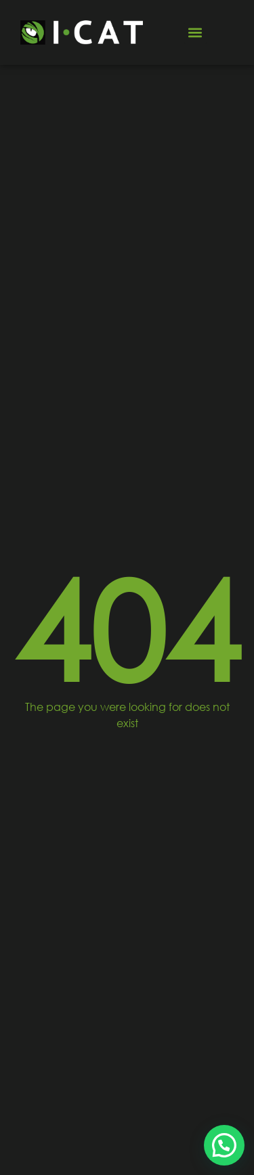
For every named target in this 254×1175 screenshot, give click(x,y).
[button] (195, 33)
